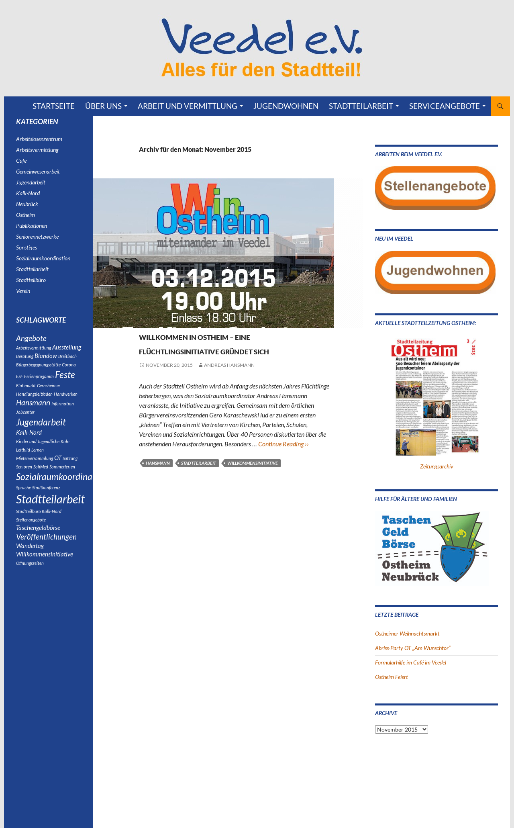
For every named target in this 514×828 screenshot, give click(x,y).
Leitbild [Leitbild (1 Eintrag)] (23, 459)
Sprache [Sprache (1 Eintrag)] (23, 499)
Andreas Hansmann (229, 379)
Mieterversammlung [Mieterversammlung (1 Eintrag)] (34, 467)
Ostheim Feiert (391, 676)
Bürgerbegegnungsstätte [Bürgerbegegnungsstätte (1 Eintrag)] (38, 367)
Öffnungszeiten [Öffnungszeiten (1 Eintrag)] (30, 581)
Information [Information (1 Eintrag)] (62, 409)
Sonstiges (26, 247)
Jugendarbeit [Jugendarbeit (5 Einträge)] (41, 429)
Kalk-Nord (28, 193)
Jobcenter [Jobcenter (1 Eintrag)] (25, 418)
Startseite (54, 105)
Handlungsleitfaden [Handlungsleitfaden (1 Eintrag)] (34, 399)
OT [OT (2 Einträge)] (57, 467)
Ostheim (150, 321)
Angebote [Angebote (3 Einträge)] (31, 339)
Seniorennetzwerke (37, 236)
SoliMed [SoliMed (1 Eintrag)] (40, 476)
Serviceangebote (444, 105)
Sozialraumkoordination (198, 321)
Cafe (21, 160)
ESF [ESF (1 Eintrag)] (19, 380)
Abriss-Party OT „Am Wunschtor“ (413, 647)
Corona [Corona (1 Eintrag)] (69, 367)
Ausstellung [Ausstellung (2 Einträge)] (66, 349)
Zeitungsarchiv (436, 466)
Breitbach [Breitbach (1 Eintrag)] (67, 359)
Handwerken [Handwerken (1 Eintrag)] (66, 399)
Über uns (103, 105)
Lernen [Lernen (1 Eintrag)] (37, 459)
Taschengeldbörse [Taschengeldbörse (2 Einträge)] (38, 542)
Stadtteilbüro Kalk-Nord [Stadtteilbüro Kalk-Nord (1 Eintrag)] (38, 525)
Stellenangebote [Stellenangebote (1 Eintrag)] (31, 533)
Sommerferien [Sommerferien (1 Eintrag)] (62, 476)
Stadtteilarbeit (361, 105)
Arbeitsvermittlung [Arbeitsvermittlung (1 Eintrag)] (33, 349)
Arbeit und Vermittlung (187, 105)
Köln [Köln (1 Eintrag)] (65, 450)
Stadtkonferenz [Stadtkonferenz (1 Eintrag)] (46, 499)
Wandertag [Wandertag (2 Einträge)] (30, 562)
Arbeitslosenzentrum (39, 138)
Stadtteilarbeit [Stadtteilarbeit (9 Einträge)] (50, 512)
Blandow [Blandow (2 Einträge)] (46, 358)
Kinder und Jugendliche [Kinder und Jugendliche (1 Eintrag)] (37, 450)
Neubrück (27, 203)
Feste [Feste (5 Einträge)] (65, 378)
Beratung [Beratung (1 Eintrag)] (24, 359)
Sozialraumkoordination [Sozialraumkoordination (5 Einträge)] (62, 487)
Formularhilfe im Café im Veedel (410, 662)
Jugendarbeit (30, 182)
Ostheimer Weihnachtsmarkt (407, 633)
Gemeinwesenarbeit (38, 171)
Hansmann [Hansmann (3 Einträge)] (33, 408)
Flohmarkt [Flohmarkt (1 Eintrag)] (26, 390)
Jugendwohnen (285, 105)
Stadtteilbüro (31, 279)
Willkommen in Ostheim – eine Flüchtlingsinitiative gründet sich (232, 349)
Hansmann (158, 477)
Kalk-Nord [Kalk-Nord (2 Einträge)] (29, 441)
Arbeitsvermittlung (37, 149)
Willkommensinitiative (252, 477)
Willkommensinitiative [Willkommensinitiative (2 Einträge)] (44, 572)
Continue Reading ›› (283, 458)
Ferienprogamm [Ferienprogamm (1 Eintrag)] (39, 380)
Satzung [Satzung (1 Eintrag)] (70, 467)
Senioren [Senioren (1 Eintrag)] (24, 476)
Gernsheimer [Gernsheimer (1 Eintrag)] (48, 390)
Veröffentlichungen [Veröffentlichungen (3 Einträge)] (46, 552)
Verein (245, 321)
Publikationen (31, 225)
